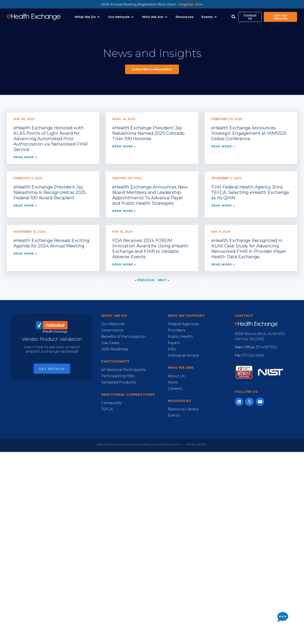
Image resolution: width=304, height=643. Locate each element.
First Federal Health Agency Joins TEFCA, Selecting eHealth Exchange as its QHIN (250, 192)
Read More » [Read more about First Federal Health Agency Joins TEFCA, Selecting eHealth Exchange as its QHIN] (223, 205)
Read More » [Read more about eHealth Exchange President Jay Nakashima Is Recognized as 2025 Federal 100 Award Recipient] (25, 205)
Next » (163, 280)
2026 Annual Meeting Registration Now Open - (152, 4)
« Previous (145, 280)
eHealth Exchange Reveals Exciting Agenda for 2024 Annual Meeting (51, 243)
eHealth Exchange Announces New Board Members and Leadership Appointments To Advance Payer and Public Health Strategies (150, 195)
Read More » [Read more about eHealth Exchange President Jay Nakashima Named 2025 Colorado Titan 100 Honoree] (124, 146)
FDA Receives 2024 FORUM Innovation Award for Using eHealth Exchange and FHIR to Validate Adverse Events (150, 248)
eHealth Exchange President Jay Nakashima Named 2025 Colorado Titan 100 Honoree (148, 133)
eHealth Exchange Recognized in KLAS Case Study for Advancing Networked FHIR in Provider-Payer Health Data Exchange (248, 248)
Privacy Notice (196, 444)
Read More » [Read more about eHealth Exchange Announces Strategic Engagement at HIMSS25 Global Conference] (223, 146)
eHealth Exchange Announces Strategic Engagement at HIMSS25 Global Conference (249, 133)
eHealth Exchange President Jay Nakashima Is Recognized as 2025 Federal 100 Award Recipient (49, 192)
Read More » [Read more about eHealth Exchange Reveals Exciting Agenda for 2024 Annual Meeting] (25, 253)
